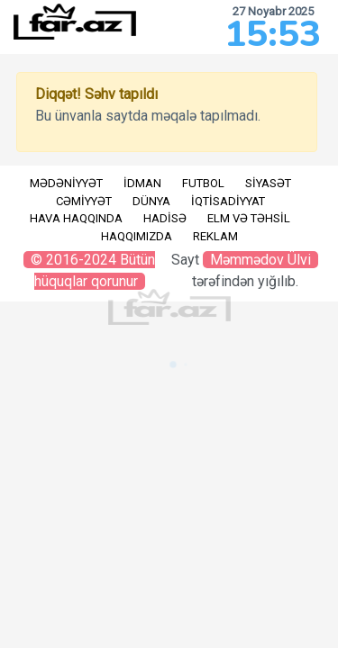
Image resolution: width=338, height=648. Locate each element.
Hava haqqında (76, 218)
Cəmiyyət (84, 201)
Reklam (215, 236)
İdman (142, 183)
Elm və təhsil (248, 218)
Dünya (151, 201)
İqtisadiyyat (228, 201)
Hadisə (165, 218)
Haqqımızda (136, 236)
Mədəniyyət (66, 183)
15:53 (272, 34)
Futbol (203, 183)
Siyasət (268, 183)
